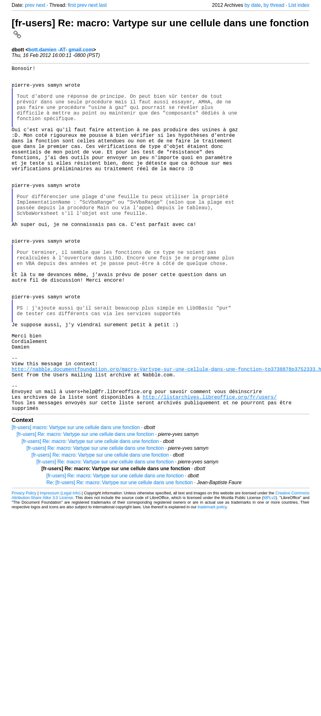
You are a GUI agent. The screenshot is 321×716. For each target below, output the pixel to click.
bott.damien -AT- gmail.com (60, 49)
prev (29, 5)
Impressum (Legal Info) (60, 569)
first (72, 5)
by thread (274, 5)
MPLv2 (269, 574)
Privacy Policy (24, 569)
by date (252, 5)
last (103, 5)
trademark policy (212, 583)
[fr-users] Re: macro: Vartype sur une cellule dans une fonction (85, 511)
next (40, 5)
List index (299, 5)
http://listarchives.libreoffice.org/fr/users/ (210, 471)
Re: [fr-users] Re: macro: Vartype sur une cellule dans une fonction (120, 559)
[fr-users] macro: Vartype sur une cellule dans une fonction (76, 504)
